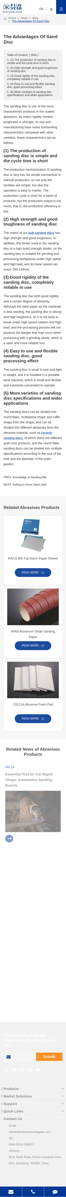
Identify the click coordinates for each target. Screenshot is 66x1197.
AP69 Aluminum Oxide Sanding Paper (33, 636)
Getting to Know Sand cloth (29, 484)
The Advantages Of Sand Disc (30, 21)
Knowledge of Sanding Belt (29, 477)
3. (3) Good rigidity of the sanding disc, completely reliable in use (31, 78)
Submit (49, 1058)
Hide (34, 55)
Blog (35, 18)
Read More (33, 574)
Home (12, 18)
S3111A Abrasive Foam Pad (33, 706)
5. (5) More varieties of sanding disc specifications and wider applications (30, 94)
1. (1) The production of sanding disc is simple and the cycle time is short (31, 62)
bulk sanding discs (41, 233)
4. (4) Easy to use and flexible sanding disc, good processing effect (31, 86)
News (24, 18)
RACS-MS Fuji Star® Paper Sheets (33, 560)
